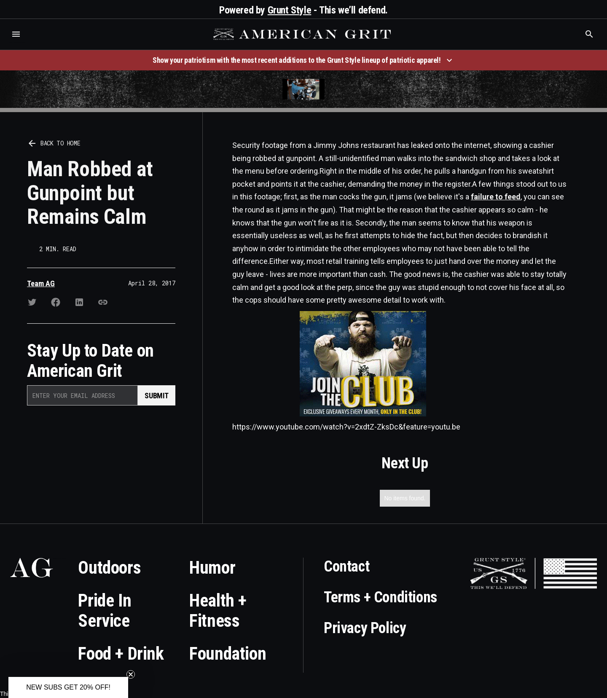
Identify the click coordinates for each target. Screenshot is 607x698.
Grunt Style (290, 10)
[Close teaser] (130, 674)
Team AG (41, 283)
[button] (16, 34)
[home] (303, 34)
